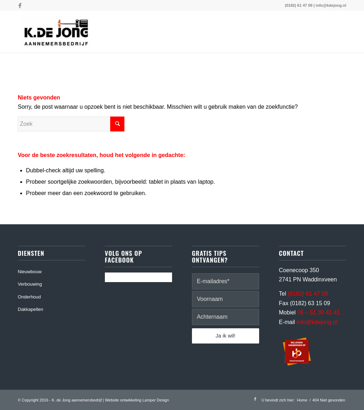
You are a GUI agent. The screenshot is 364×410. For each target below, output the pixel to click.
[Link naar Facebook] (20, 5)
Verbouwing (30, 284)
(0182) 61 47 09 (298, 5)
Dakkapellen (30, 309)
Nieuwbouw (30, 271)
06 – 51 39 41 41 (318, 312)
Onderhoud (29, 297)
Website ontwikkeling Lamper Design (137, 400)
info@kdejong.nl (331, 5)
